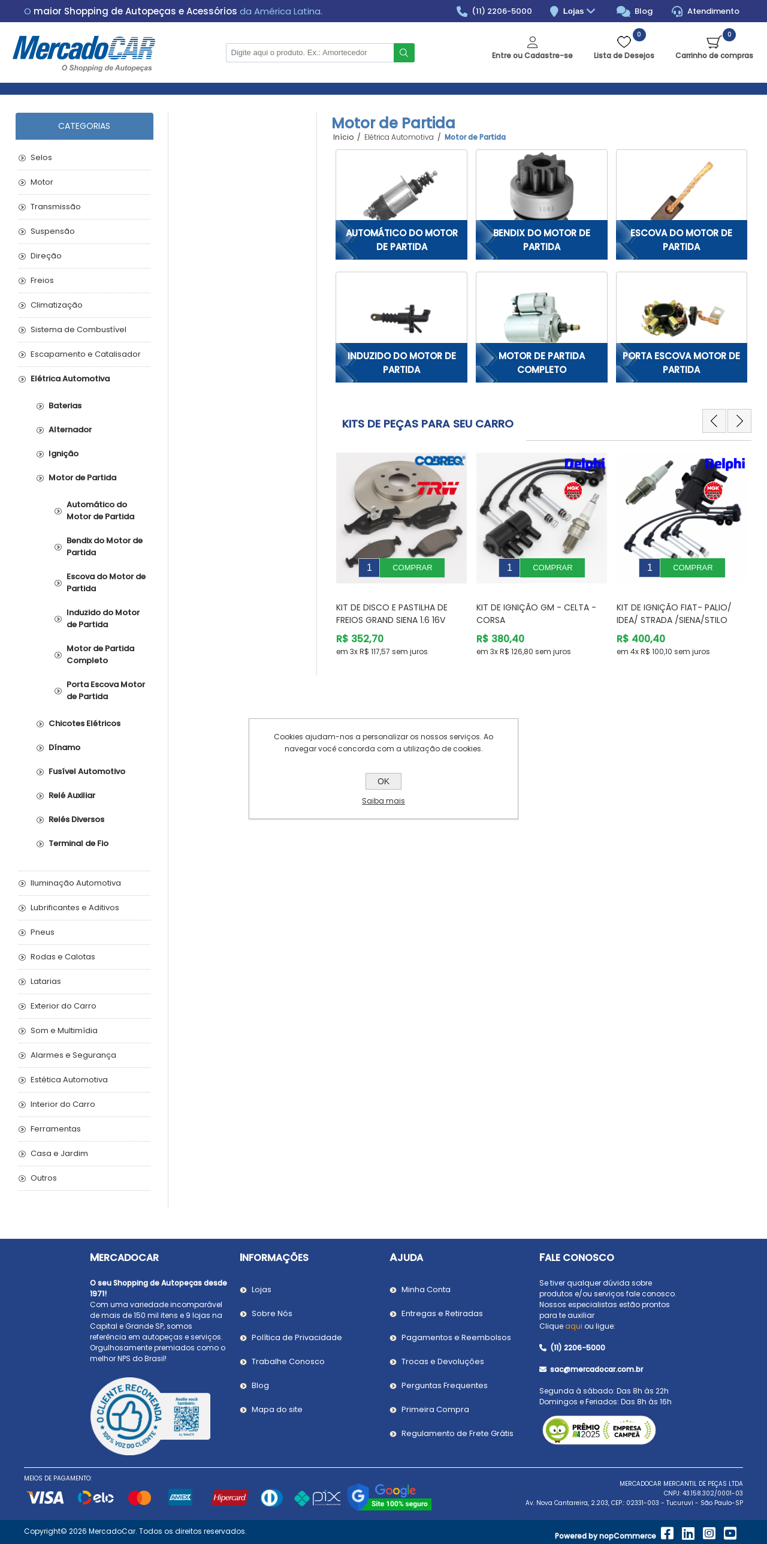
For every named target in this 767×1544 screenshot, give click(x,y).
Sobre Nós (272, 1313)
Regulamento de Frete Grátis (457, 1433)
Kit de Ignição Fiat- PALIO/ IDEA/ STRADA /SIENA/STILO (674, 604)
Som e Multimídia (64, 1030)
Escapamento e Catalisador (86, 354)
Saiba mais (383, 801)
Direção (46, 255)
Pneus (43, 932)
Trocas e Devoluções (442, 1361)
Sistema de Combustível (78, 329)
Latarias (46, 981)
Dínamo (64, 747)
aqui (573, 1326)
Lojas (581, 11)
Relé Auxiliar (72, 795)
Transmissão (56, 206)
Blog (635, 11)
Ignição (63, 453)
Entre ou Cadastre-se (532, 55)
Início (343, 137)
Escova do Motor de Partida (681, 240)
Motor (42, 182)
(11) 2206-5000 (495, 11)
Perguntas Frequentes (444, 1385)
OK (383, 781)
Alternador (70, 429)
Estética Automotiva (69, 1079)
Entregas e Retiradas (442, 1313)
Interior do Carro (63, 1104)
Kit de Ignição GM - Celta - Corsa (536, 604)
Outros (44, 1178)
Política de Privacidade (297, 1337)
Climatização (57, 305)
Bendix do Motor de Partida (541, 240)
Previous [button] (714, 421)
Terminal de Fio (78, 843)
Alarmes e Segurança (73, 1055)
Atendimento (705, 11)
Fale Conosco (576, 1258)
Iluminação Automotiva (76, 883)
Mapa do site (277, 1409)
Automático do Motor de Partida (402, 240)
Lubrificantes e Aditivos (75, 907)
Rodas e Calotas (63, 956)
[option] (401, 550)
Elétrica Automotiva (70, 378)
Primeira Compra (435, 1409)
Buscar (404, 52)
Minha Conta (426, 1289)
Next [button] (739, 421)
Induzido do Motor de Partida (402, 363)
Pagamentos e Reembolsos (456, 1337)
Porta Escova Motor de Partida (681, 363)
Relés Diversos (76, 819)
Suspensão (53, 231)
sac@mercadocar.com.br (591, 1369)
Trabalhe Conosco (288, 1361)
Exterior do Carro (63, 1006)
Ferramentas (56, 1128)
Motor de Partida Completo (542, 363)
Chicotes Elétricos (84, 723)
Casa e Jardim (59, 1153)
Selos (41, 157)
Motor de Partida (82, 477)
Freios (42, 280)
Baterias (65, 405)
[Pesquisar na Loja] (310, 52)
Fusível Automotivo (87, 771)
